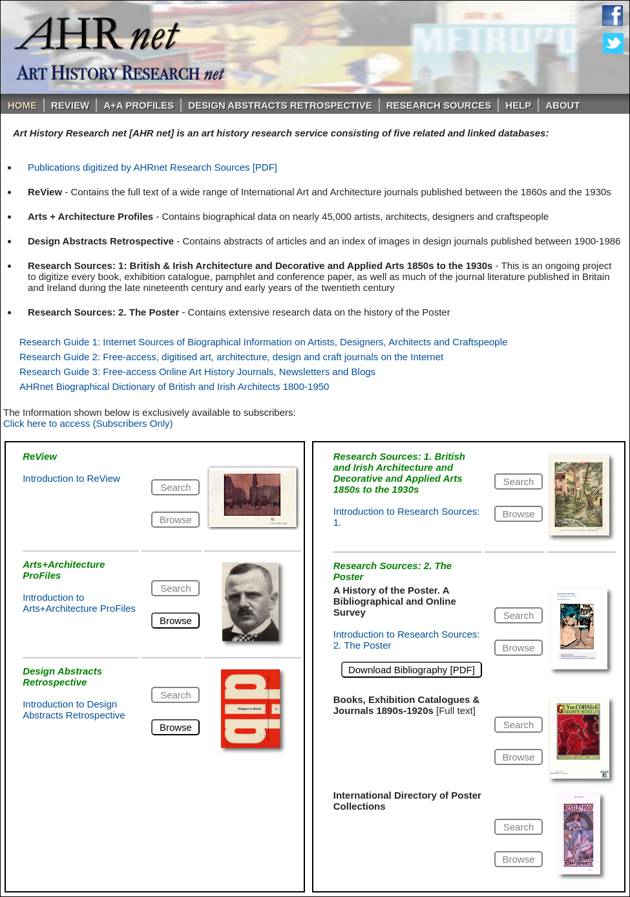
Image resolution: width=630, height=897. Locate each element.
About (562, 105)
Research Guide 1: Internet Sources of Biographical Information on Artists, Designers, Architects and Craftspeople (263, 341)
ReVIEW (70, 105)
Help (518, 105)
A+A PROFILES (138, 105)
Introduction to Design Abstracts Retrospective (74, 709)
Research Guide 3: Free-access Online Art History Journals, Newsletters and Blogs (197, 371)
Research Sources (439, 105)
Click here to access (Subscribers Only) (88, 423)
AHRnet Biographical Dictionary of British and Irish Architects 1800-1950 (174, 386)
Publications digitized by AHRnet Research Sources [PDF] (152, 167)
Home (22, 105)
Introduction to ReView (71, 478)
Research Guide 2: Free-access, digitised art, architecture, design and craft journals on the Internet (231, 356)
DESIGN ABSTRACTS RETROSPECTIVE (280, 105)
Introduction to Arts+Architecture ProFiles (79, 603)
